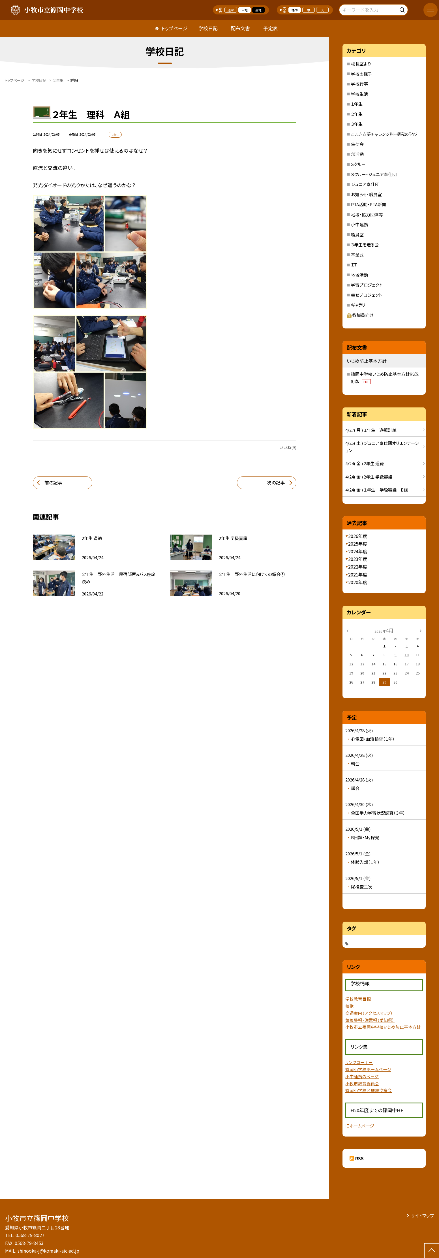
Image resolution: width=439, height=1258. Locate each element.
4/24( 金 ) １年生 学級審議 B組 (376, 490)
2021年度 (357, 574)
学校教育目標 (358, 999)
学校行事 (359, 84)
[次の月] (420, 630)
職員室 (357, 235)
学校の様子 (361, 74)
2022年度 (357, 566)
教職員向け (360, 315)
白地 (244, 10)
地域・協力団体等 (367, 214)
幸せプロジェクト (366, 295)
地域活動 (359, 275)
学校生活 (359, 94)
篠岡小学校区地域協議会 (368, 1090)
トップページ (174, 28)
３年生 (357, 124)
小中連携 (359, 224)
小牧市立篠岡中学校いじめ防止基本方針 (383, 1027)
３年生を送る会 (365, 244)
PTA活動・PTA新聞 (368, 204)
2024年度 (357, 551)
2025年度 (357, 543)
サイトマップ (422, 1215)
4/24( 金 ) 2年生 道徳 (364, 463)
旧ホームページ (359, 1126)
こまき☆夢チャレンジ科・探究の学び (384, 134)
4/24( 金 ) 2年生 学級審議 (368, 477)
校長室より (361, 64)
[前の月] (347, 630)
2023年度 (357, 559)
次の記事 (276, 482)
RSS (359, 1158)
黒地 (258, 10)
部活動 (357, 154)
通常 (231, 10)
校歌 (349, 1006)
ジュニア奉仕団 (365, 184)
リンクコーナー (359, 1062)
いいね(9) (287, 447)
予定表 (270, 28)
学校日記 (208, 28)
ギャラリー (360, 305)
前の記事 (53, 482)
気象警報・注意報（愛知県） (370, 1020)
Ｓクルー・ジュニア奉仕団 (374, 174)
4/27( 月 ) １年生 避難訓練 (371, 430)
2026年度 (357, 536)
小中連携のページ (362, 1076)
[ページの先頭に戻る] (432, 1251)
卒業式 (357, 255)
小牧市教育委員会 (362, 1083)
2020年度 (357, 582)
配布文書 (240, 28)
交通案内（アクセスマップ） (369, 1013)
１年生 (357, 104)
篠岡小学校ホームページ (368, 1069)
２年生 (357, 114)
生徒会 (357, 144)
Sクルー (358, 164)
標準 (295, 10)
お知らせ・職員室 (366, 194)
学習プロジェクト (366, 285)
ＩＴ (354, 265)
